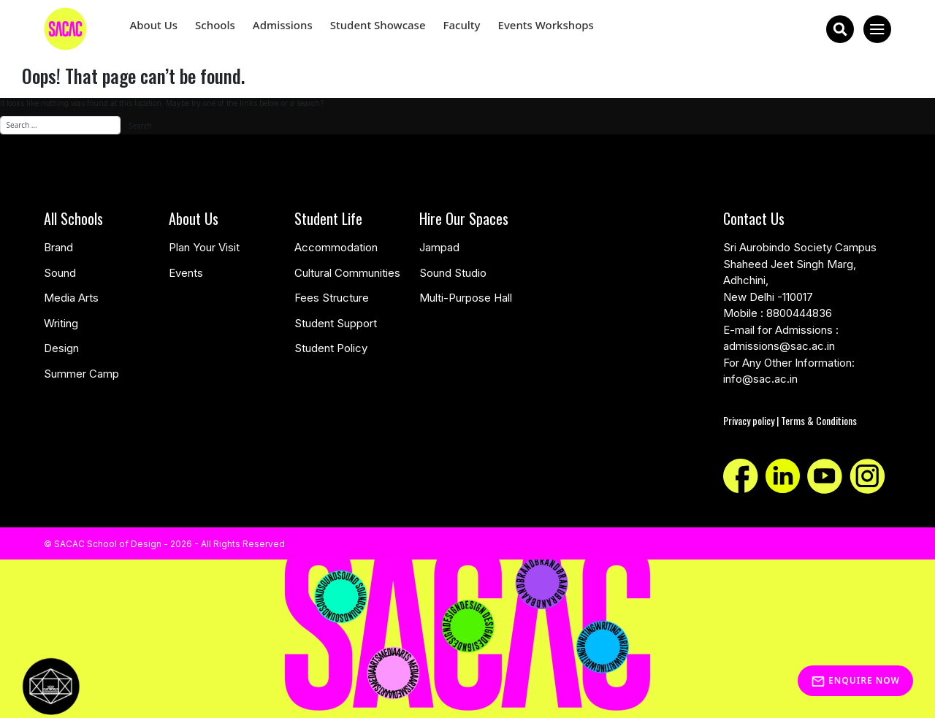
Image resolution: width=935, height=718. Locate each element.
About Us (153, 25)
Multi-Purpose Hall (465, 298)
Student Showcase (378, 25)
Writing (61, 323)
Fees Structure (331, 298)
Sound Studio (452, 273)
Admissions (283, 25)
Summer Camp (81, 374)
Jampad (439, 247)
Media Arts (71, 298)
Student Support (335, 323)
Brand (58, 247)
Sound (60, 273)
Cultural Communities (347, 273)
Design (61, 348)
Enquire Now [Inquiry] (855, 680)
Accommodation (336, 247)
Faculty (462, 25)
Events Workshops (546, 25)
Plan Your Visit (204, 247)
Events (186, 273)
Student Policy (330, 348)
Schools (215, 25)
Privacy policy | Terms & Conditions (790, 420)
